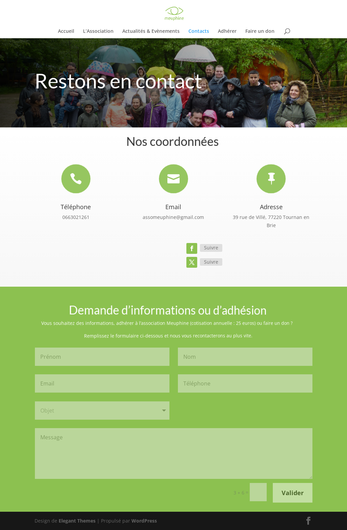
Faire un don (259, 31)
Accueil (66, 31)
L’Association (98, 31)
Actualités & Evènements (151, 31)
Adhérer (227, 31)
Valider (293, 493)
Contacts (198, 31)
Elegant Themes (77, 520)
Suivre (211, 247)
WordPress (144, 520)
